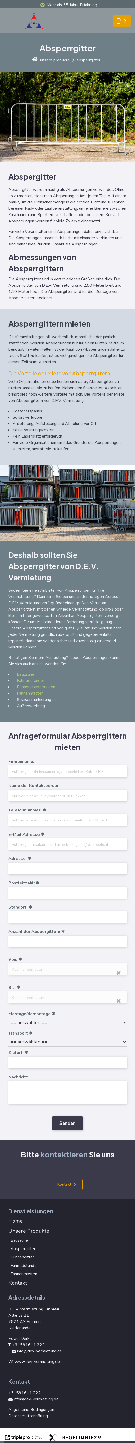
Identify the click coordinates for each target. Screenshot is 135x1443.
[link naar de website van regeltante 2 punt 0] (75, 1438)
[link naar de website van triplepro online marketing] (24, 1438)
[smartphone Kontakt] (122, 21)
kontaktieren (64, 1154)
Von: (12, 959)
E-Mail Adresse (24, 834)
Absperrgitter (22, 1249)
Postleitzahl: (21, 883)
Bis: (12, 987)
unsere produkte (55, 60)
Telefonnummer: (24, 810)
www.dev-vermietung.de (37, 1362)
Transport (18, 1033)
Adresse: (17, 859)
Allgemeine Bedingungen (31, 1410)
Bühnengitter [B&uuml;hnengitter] (22, 1257)
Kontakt (64, 1184)
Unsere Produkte (28, 1231)
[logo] (35, 30)
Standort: (17, 907)
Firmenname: (21, 761)
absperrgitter (88, 60)
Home (15, 1221)
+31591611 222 (28, 1345)
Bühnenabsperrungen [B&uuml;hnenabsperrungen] (36, 687)
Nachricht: (18, 1077)
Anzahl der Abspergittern (34, 932)
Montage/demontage (29, 1014)
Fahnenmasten (30, 693)
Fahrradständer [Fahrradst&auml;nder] (30, 681)
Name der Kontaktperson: (34, 786)
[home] (35, 60)
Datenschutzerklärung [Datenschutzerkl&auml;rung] (28, 1416)
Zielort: (16, 1053)
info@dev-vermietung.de (37, 1351)
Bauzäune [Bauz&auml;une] (25, 674)
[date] (67, 969)
